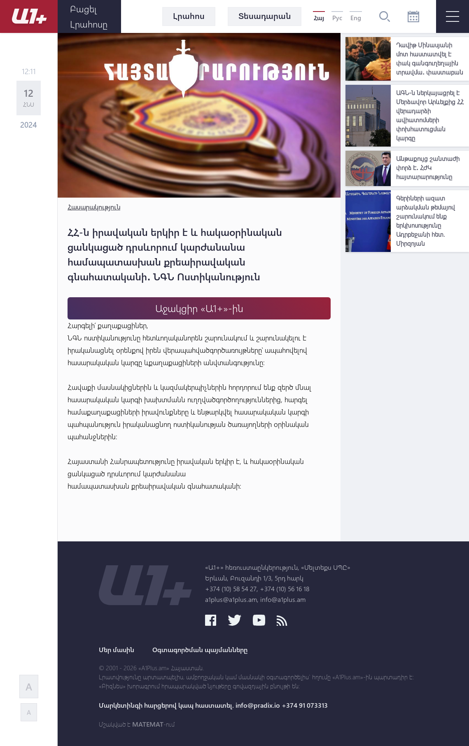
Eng (355, 17)
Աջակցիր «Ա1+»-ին (199, 308)
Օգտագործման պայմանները (199, 650)
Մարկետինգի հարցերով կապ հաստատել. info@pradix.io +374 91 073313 (213, 705)
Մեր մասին (116, 650)
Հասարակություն (94, 207)
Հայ (319, 17)
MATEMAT (147, 724)
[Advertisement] (407, 307)
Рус (337, 17)
